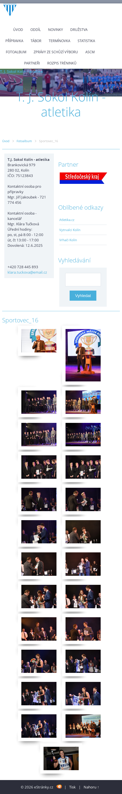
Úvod (18, 29)
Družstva (79, 29)
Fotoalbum (16, 52)
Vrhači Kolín (68, 240)
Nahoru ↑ (91, 787)
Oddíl (35, 29)
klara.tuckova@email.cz (27, 272)
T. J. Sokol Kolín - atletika (21, 71)
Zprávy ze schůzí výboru (56, 52)
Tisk (72, 787)
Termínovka (59, 40)
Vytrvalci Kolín (69, 230)
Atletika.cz (66, 220)
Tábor (36, 40)
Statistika (86, 40)
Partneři (32, 63)
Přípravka (14, 40)
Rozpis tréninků (62, 63)
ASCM (90, 52)
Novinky (55, 29)
